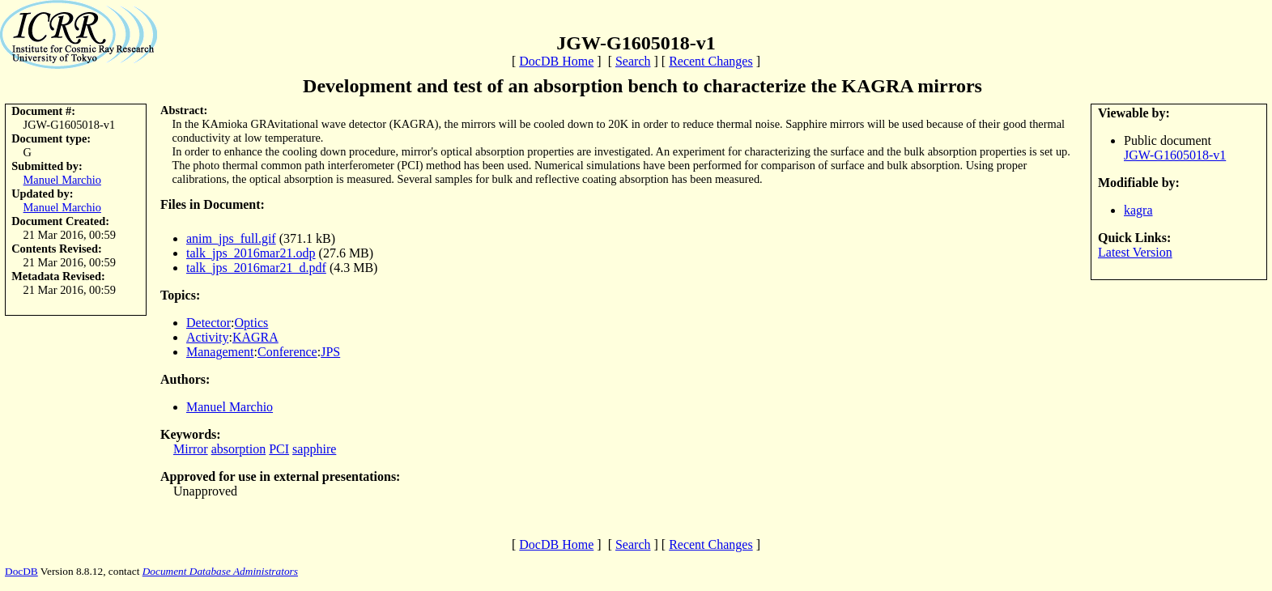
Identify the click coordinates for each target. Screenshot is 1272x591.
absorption (238, 449)
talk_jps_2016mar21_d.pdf (256, 267)
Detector (208, 323)
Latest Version (1135, 252)
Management (220, 352)
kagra (1138, 210)
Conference (287, 352)
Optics (252, 323)
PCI (279, 449)
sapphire (314, 449)
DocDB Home (556, 61)
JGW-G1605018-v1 (1175, 155)
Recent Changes (711, 61)
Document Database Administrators (220, 571)
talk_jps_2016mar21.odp (251, 253)
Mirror (190, 449)
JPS (330, 352)
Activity (207, 337)
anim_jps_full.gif (231, 238)
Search (633, 61)
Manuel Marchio (62, 179)
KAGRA (255, 337)
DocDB (21, 571)
